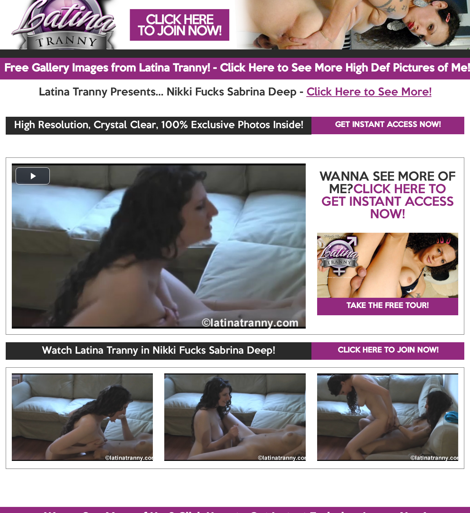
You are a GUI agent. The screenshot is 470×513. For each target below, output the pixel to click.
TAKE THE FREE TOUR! (387, 306)
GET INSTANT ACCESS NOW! (388, 125)
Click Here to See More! (369, 92)
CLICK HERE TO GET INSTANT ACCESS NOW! (387, 202)
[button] (33, 175)
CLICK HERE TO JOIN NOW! (388, 350)
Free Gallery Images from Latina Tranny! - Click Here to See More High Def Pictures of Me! (237, 68)
